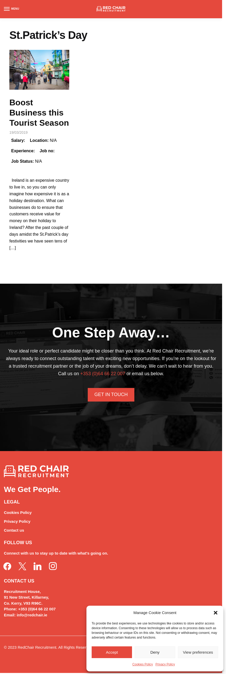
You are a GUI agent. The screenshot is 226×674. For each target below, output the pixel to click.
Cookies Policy (142, 664)
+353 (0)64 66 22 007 (102, 373)
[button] (215, 612)
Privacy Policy (165, 664)
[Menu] (12, 9)
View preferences (198, 652)
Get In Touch (111, 394)
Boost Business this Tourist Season (39, 112)
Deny (154, 652)
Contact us (14, 530)
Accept (112, 652)
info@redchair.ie (32, 615)
